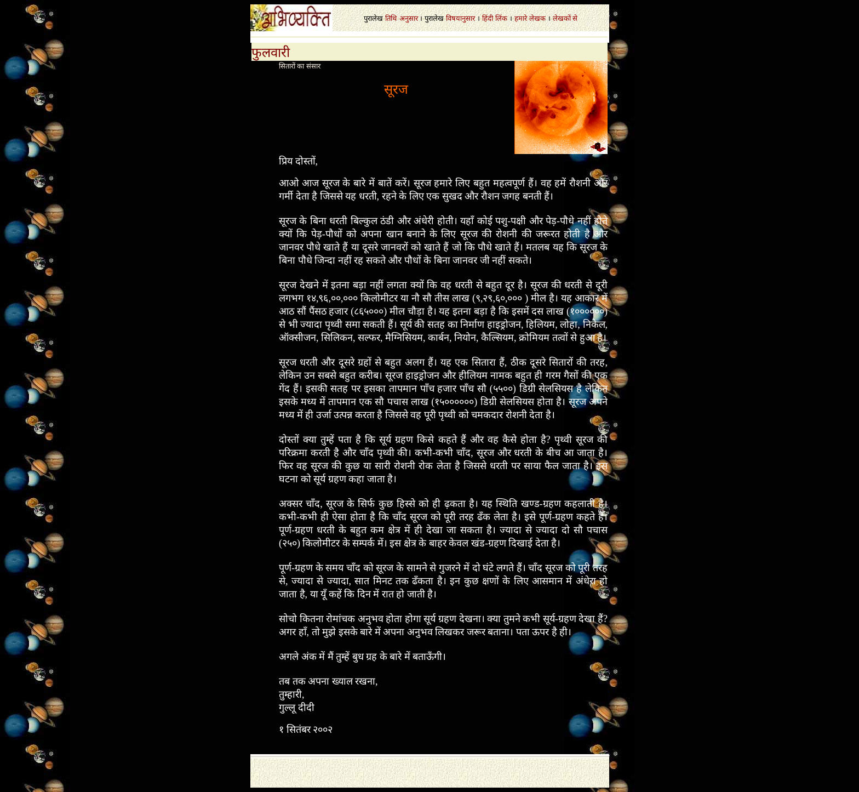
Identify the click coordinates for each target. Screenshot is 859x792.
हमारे (520, 18)
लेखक (537, 18)
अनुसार (408, 18)
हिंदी (487, 18)
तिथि (391, 18)
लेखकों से (565, 18)
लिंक (501, 18)
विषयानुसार (460, 18)
